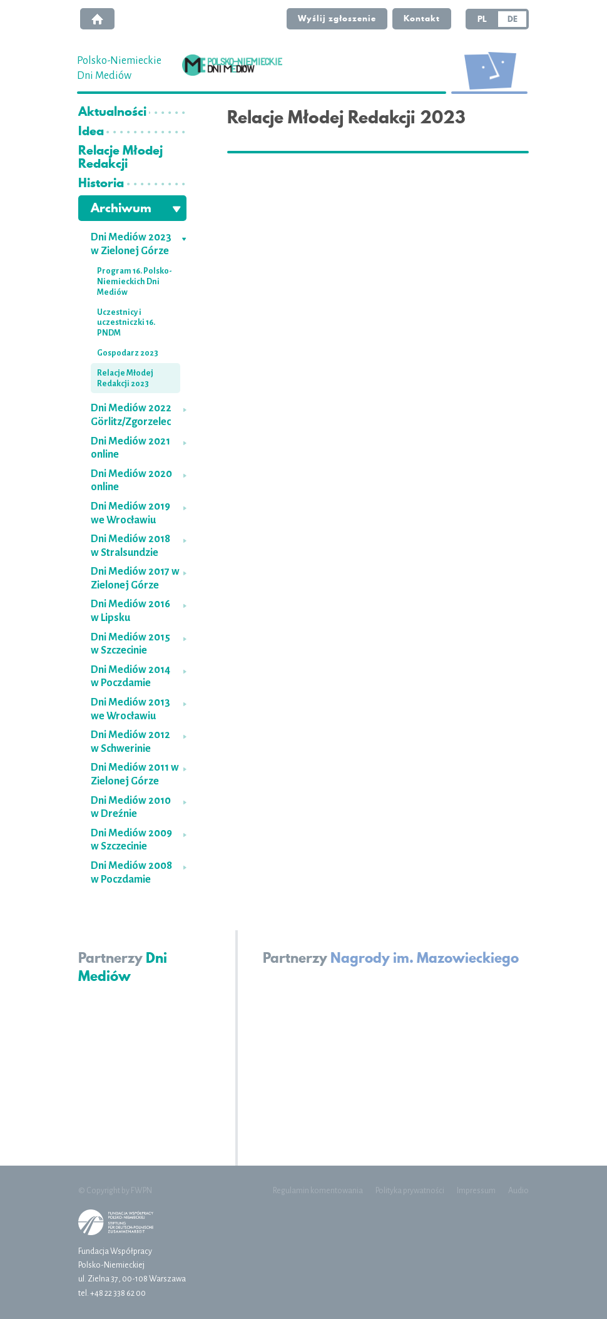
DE (513, 18)
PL (482, 18)
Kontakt (422, 18)
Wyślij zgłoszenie (337, 18)
